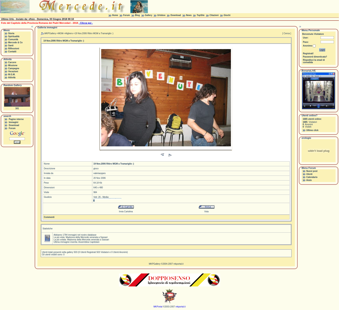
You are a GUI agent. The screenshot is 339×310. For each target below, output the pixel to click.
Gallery (148, 15)
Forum (126, 15)
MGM (60, 33)
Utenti (309, 174)
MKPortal (158, 306)
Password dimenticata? (315, 57)
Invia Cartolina (126, 211)
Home (115, 15)
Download (176, 15)
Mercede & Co (15, 42)
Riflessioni (13, 48)
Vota (206, 211)
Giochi (227, 15)
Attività (11, 77)
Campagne (13, 68)
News (189, 15)
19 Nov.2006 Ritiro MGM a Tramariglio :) (94, 33)
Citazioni (214, 15)
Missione (13, 65)
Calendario (312, 177)
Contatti (12, 51)
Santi (10, 45)
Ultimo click (312, 130)
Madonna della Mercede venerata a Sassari (86, 237)
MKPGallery (50, 33)
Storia (11, 33)
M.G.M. (11, 74)
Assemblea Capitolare (88, 242)
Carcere (12, 62)
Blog (137, 15)
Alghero (69, 33)
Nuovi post (312, 171)
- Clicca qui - (86, 23)
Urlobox (161, 15)
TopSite (201, 15)
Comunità (13, 39)
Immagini (13, 122)
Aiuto (309, 180)
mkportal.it (178, 264)
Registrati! (308, 53)
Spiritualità (13, 36)
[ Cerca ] (286, 33)
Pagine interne (16, 119)
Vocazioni (13, 71)
